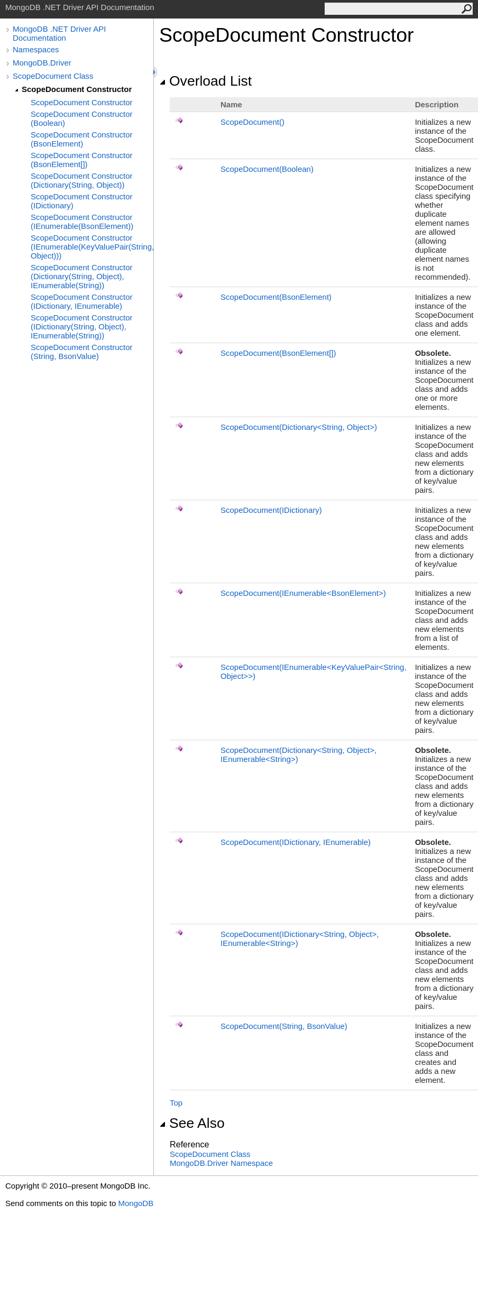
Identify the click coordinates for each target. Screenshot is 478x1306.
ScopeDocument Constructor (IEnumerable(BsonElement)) (82, 222)
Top (176, 1102)
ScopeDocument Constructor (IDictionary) (82, 201)
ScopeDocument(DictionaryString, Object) (298, 426)
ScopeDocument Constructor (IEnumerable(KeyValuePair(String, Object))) (92, 246)
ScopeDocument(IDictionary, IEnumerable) (295, 842)
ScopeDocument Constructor (77, 89)
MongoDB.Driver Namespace (221, 1162)
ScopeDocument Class (53, 75)
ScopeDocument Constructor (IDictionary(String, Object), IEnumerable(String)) (82, 326)
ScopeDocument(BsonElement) (276, 296)
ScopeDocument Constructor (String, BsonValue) (82, 352)
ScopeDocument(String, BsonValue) (283, 1026)
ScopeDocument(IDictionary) (271, 509)
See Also (192, 1123)
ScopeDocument (252, 121)
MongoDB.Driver (42, 62)
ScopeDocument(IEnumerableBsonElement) (303, 592)
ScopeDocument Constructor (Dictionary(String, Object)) (82, 180)
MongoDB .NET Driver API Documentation (59, 33)
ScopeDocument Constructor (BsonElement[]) (82, 160)
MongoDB (135, 1203)
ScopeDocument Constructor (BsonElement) (82, 139)
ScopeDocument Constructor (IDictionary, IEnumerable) (82, 301)
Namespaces (36, 49)
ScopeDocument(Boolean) (267, 168)
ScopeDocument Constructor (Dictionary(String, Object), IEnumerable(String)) (82, 276)
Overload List (205, 81)
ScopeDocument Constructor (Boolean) (82, 118)
